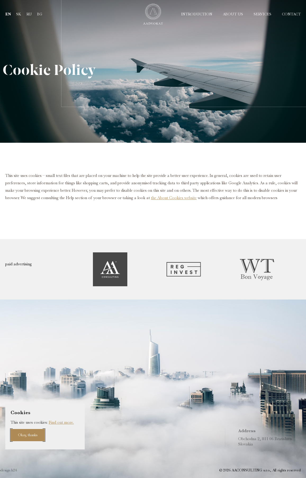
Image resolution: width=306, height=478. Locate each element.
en (8, 14)
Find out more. (61, 422)
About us (233, 14)
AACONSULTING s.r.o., (251, 470)
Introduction (196, 14)
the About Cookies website (174, 197)
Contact (291, 14)
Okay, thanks (27, 435)
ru (29, 14)
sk (18, 14)
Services (262, 14)
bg (39, 14)
